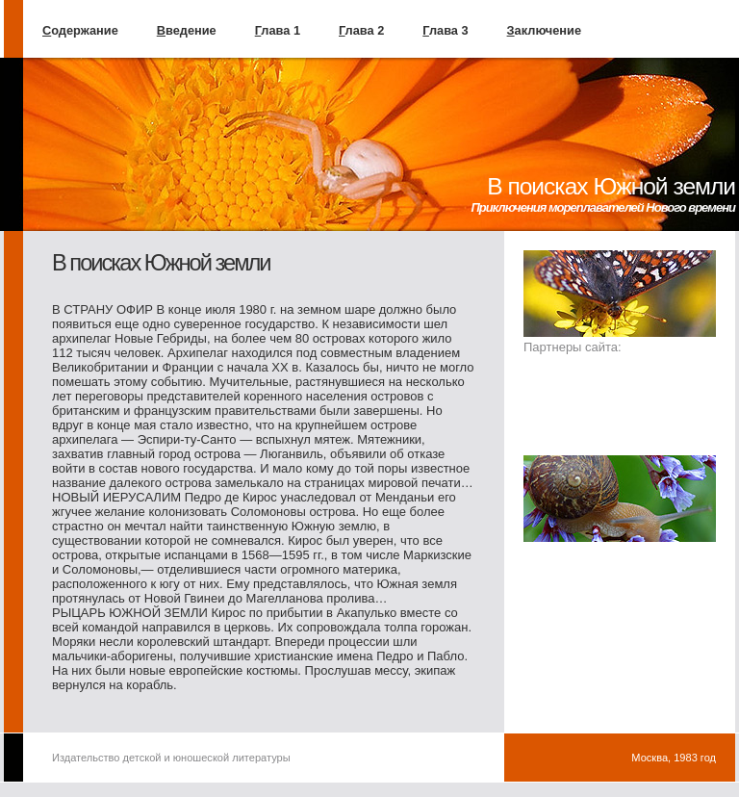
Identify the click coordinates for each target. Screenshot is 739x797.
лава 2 (361, 30)
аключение (544, 30)
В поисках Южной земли (611, 186)
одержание (80, 30)
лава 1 (277, 30)
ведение (187, 30)
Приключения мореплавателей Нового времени (603, 207)
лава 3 (445, 30)
